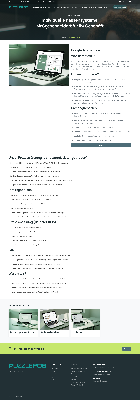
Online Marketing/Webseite (79, 7)
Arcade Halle (65, 7)
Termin (101, 145)
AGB (52, 380)
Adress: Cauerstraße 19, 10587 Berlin (20, 2)
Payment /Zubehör (77, 385)
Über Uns (54, 374)
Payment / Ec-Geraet (53, 7)
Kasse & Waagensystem (38, 7)
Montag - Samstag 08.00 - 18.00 (45, 2)
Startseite (63, 37)
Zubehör (106, 7)
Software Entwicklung (95, 7)
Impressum (54, 377)
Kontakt (126, 349)
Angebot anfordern (120, 7)
